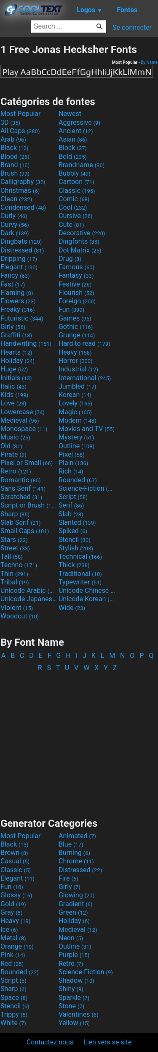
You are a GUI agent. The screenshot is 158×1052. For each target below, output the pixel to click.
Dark (14, 233)
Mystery (76, 437)
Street (15, 548)
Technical (80, 556)
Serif (71, 505)
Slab (71, 514)
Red (12, 964)
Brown (14, 853)
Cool (73, 207)
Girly (12, 327)
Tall (11, 556)
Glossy (16, 895)
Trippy (13, 1014)
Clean (16, 199)
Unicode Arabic (28, 590)
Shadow (76, 980)
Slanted (77, 522)
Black (14, 148)
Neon (71, 938)
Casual (14, 861)
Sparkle (74, 998)
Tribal (14, 582)
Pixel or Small (26, 463)
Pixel (72, 454)
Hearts (16, 352)
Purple (74, 955)
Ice (9, 930)
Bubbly (75, 173)
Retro (15, 471)
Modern (77, 420)
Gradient (75, 904)
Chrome (76, 861)
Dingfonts (79, 241)
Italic (13, 386)
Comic (74, 199)
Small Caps (24, 531)
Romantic (20, 480)
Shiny (71, 989)
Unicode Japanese (28, 599)
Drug (70, 259)
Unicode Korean (87, 599)
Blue (71, 844)
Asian (73, 139)
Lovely (75, 403)
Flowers (18, 301)
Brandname (81, 165)
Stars (14, 540)
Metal (13, 938)
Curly (13, 216)
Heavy (75, 352)
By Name (149, 62)
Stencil (75, 540)
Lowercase (22, 412)
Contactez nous (50, 1042)
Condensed (23, 207)
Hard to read (84, 343)
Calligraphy (23, 182)
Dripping (18, 259)
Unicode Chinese (87, 590)
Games (75, 318)
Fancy (15, 275)
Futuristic (21, 318)
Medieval (19, 420)
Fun (71, 309)
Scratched (21, 497)
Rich (71, 471)
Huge (14, 369)
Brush (14, 173)
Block (73, 148)
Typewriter (80, 582)
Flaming (16, 293)
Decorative (82, 233)
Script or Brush (28, 505)
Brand (14, 165)
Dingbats (21, 241)
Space (13, 998)
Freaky (17, 309)
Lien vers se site (107, 1042)
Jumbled (77, 386)
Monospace (23, 429)
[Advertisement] (79, 741)
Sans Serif (23, 488)
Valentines (79, 1014)
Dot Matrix (80, 250)
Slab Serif (20, 522)
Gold (13, 904)
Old (11, 446)
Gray (11, 912)
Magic (75, 412)
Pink (12, 955)
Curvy (14, 225)
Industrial (78, 369)
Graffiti (16, 335)
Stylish (76, 548)
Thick (74, 565)
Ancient (76, 131)
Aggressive (79, 122)
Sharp (14, 514)
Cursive (76, 216)
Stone (71, 1006)
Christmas (20, 191)
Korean (75, 395)
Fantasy (76, 275)
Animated (77, 836)
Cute (71, 225)
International (85, 378)
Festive (75, 284)
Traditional (80, 574)
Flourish (76, 293)
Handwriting (25, 343)
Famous (76, 267)
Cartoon (76, 182)
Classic (77, 191)
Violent (16, 608)
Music (15, 437)
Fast (12, 284)
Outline (76, 446)
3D (10, 122)
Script (73, 497)
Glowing (76, 895)
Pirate (13, 454)
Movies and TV (87, 429)
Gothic (76, 327)
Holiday (17, 361)
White (13, 1023)
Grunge (77, 335)
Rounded (78, 480)
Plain (73, 463)
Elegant (18, 267)
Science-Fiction (87, 488)
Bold (73, 156)
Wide (72, 608)
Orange (17, 946)
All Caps (20, 131)
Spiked (73, 531)
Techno (18, 565)
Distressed (22, 250)
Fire (68, 878)
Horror (76, 361)
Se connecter (132, 28)
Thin (14, 574)
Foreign (77, 301)
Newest (70, 114)
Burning (74, 853)
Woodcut (19, 616)
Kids (14, 395)
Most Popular (20, 114)
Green (73, 912)
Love (13, 403)
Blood (14, 156)
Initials (16, 378)
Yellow (74, 1023)
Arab (13, 139)
